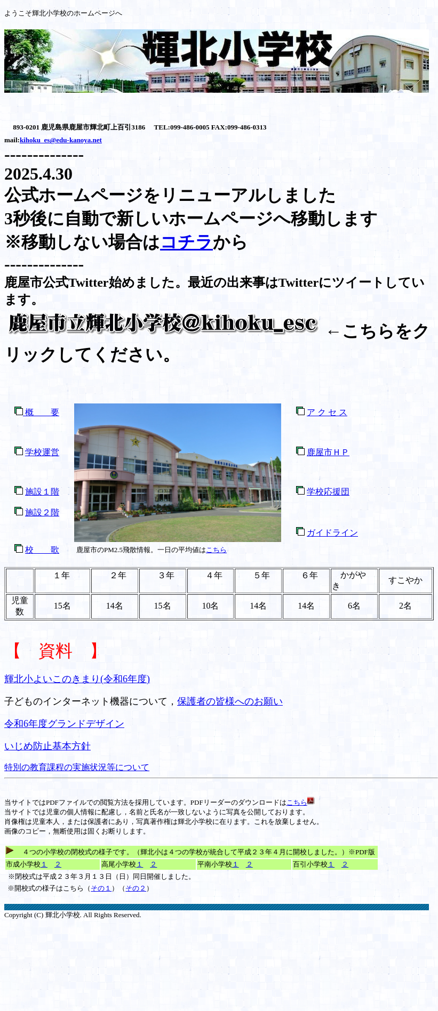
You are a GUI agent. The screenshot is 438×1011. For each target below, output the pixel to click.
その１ (101, 888)
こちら (216, 550)
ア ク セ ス (327, 412)
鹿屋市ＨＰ (328, 452)
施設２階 (42, 512)
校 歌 (42, 549)
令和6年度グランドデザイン (64, 723)
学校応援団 (328, 491)
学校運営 (42, 452)
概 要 (41, 412)
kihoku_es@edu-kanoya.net (61, 140)
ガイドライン (332, 532)
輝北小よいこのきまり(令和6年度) (77, 679)
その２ (135, 888)
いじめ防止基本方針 (47, 746)
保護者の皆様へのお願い (230, 701)
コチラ (186, 242)
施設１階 (42, 491)
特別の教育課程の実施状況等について (76, 767)
